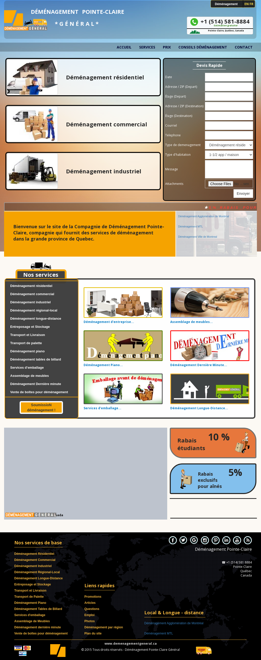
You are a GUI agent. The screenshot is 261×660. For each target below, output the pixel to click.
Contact (244, 47)
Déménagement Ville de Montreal (197, 233)
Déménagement (226, 4)
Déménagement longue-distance (35, 318)
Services (147, 47)
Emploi (89, 615)
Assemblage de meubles (29, 376)
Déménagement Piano (30, 603)
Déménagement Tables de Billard (38, 609)
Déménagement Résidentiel (34, 554)
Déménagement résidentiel (31, 286)
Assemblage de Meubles (32, 621)
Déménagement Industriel (33, 566)
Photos (89, 621)
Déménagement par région (103, 627)
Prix (167, 47)
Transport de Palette (29, 596)
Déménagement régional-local (33, 310)
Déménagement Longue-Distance (38, 578)
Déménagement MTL (190, 223)
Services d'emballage (27, 367)
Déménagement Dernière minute (35, 384)
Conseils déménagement (202, 47)
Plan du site (92, 633)
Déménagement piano (27, 351)
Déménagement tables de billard (35, 359)
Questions (91, 609)
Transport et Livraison (27, 335)
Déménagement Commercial (34, 560)
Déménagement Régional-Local (37, 572)
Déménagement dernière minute (37, 627)
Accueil (124, 47)
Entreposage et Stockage (30, 327)
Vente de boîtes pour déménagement (39, 392)
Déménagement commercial (32, 294)
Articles (90, 603)
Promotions (92, 596)
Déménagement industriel (30, 302)
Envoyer (243, 193)
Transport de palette (26, 343)
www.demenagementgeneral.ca (131, 643)
